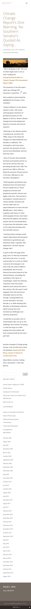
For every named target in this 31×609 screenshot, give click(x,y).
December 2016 (8, 514)
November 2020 (8, 471)
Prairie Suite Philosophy (10, 426)
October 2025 (7, 438)
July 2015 (5, 540)
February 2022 (7, 463)
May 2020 (6, 474)
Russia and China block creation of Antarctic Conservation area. (14, 353)
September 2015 (8, 536)
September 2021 (8, 467)
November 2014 (8, 565)
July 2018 (5, 496)
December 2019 (8, 478)
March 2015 (6, 551)
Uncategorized (7, 430)
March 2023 (6, 452)
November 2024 (8, 449)
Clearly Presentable (15, 603)
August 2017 (7, 503)
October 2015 (7, 533)
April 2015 (6, 547)
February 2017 (7, 511)
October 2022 (7, 456)
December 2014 (8, 562)
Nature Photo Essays (9, 416)
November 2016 (8, 518)
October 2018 (7, 489)
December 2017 (8, 500)
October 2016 (7, 522)
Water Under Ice (8, 402)
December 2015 (8, 525)
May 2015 (6, 543)
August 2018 (7, 493)
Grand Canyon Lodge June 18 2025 (13, 384)
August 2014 (7, 576)
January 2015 (7, 558)
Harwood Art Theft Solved (11, 392)
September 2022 (8, 460)
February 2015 (7, 554)
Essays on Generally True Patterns (13, 412)
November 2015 (8, 529)
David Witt (7, 50)
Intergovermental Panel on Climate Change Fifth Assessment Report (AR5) (15, 80)
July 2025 (5, 445)
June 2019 (6, 485)
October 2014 (7, 569)
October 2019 (7, 482)
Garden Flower (7, 388)
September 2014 (8, 573)
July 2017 (5, 507)
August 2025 (7, 442)
